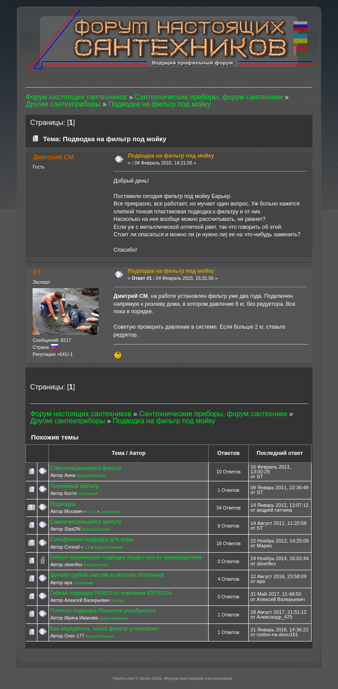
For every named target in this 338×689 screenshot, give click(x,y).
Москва (117, 600)
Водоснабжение (91, 475)
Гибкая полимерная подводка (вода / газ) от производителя (125, 557)
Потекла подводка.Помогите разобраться (103, 611)
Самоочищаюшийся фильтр (85, 468)
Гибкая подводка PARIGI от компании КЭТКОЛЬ (111, 593)
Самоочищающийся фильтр (85, 522)
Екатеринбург (96, 565)
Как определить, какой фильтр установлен (104, 629)
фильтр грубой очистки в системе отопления (107, 575)
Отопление (88, 493)
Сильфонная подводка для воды (91, 539)
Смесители (110, 511)
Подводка (62, 504)
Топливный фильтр (74, 486)
